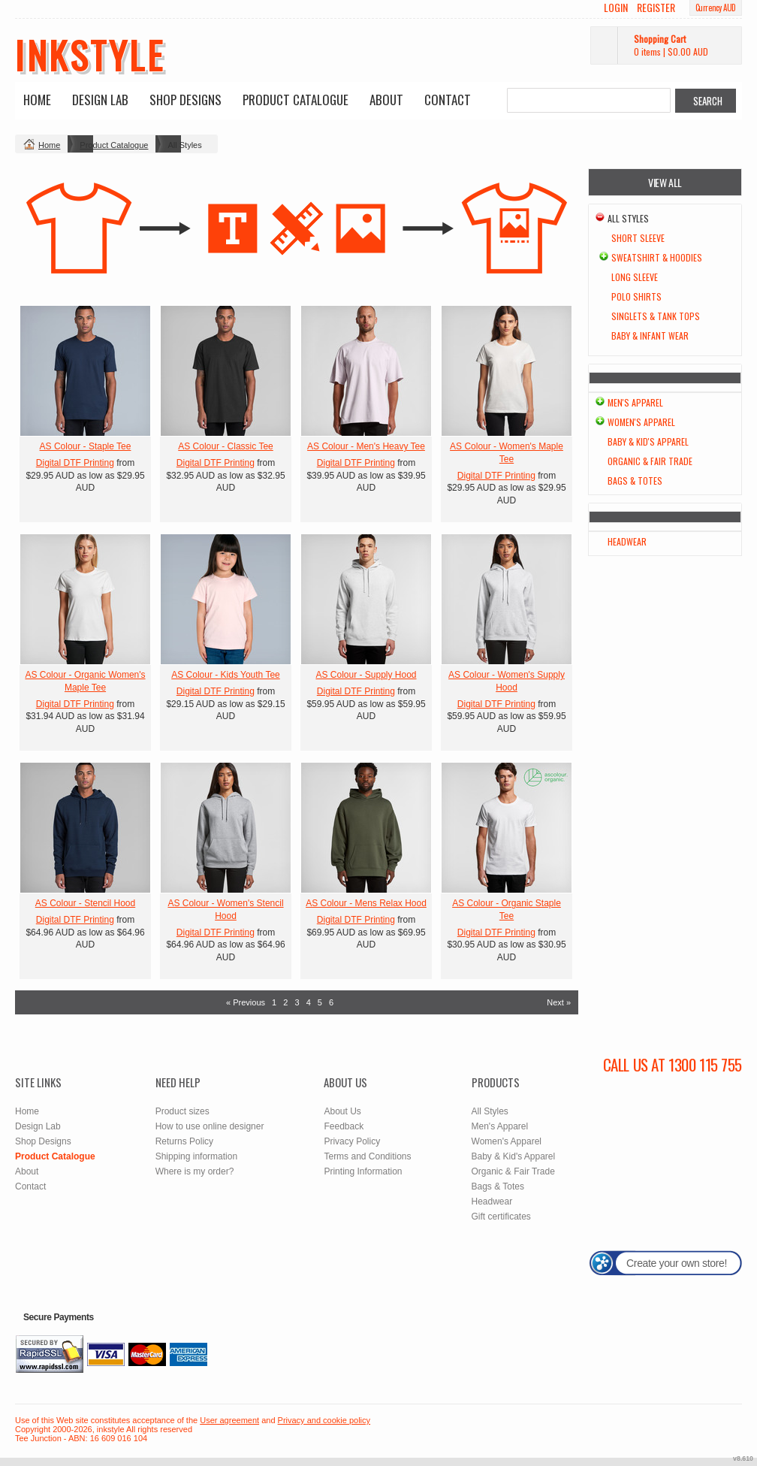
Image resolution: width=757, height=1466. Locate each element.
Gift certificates (501, 1216)
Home (37, 99)
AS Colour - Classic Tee (225, 446)
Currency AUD (715, 8)
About (386, 99)
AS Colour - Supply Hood (365, 675)
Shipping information (196, 1156)
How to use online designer (209, 1126)
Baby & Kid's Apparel (648, 441)
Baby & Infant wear (650, 335)
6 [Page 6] (331, 1002)
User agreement (229, 1420)
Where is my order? (194, 1171)
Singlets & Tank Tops (655, 316)
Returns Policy (184, 1141)
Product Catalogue (295, 99)
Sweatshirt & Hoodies (656, 257)
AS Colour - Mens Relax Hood (366, 903)
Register (656, 7)
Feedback (343, 1126)
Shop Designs (185, 99)
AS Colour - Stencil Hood (85, 903)
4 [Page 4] (308, 1002)
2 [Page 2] (285, 1002)
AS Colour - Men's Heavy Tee (366, 446)
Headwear (627, 541)
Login (616, 7)
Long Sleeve (634, 277)
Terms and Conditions (367, 1156)
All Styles (490, 1111)
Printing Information (363, 1171)
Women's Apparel (641, 422)
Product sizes (182, 1111)
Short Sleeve (638, 237)
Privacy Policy (352, 1141)
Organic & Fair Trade (650, 461)
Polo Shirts (636, 296)
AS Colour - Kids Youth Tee (225, 675)
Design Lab (100, 99)
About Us (342, 1111)
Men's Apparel (635, 402)
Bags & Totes (635, 480)
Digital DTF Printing (75, 463)
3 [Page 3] (296, 1002)
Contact (447, 99)
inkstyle (89, 54)
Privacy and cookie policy (324, 1420)
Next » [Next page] (559, 1002)
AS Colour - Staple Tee (85, 446)
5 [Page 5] (320, 1002)
